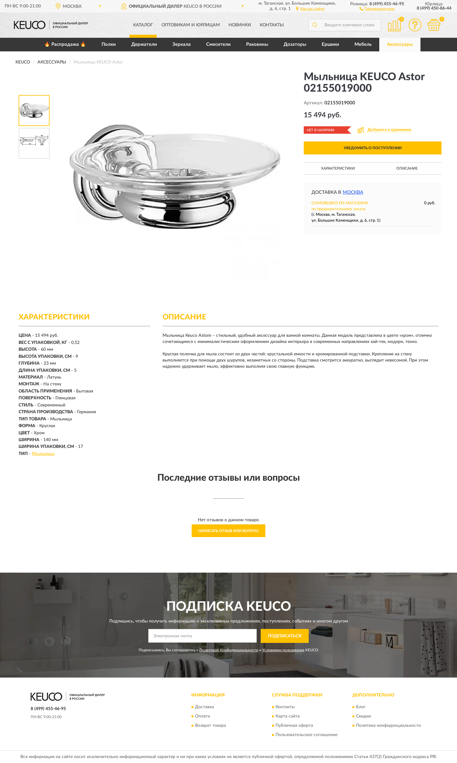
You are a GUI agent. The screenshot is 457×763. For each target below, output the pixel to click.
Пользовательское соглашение (306, 735)
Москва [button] (353, 192)
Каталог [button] (143, 25)
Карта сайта (288, 716)
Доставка (204, 707)
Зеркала (181, 44)
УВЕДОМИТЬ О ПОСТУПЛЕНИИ (373, 148)
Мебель (363, 44)
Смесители (218, 44)
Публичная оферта (294, 726)
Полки (109, 44)
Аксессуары (400, 44)
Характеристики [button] (338, 168)
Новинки (239, 25)
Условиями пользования (283, 650)
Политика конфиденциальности (388, 726)
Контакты (272, 25)
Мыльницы (43, 454)
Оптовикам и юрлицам (191, 25)
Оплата (202, 716)
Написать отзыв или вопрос (228, 531)
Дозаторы (295, 44)
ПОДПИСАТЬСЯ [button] (285, 636)
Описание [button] (407, 168)
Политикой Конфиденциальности (228, 650)
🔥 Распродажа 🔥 (65, 44)
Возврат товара (210, 726)
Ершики (330, 44)
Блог (361, 707)
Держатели (144, 44)
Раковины (257, 44)
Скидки (363, 716)
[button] (376, 8)
